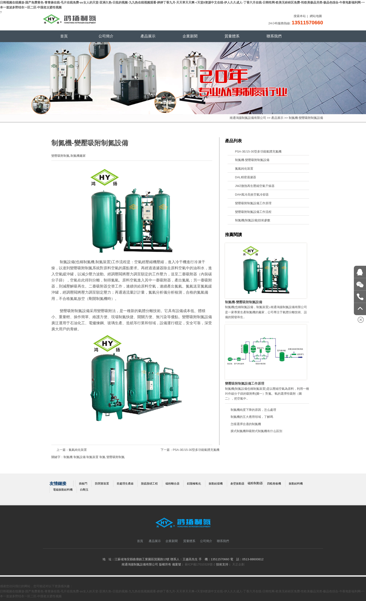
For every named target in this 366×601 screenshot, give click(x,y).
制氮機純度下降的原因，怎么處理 (253, 410)
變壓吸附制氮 (115, 457)
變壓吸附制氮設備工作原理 (253, 203)
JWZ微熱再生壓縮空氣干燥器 (254, 186)
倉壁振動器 (237, 483)
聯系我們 (274, 36)
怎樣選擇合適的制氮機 (246, 424)
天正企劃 (238, 564)
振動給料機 (296, 483)
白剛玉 (84, 489)
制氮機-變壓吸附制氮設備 (252, 160)
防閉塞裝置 (102, 483)
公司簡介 (106, 36)
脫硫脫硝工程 (149, 483)
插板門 (83, 483)
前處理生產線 (125, 483)
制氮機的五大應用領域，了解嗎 (252, 417)
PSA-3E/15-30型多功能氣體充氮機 (196, 450)
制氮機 (89, 262)
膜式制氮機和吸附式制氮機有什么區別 (256, 431)
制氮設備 (67, 262)
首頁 (64, 36)
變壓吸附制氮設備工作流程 (253, 212)
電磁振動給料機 (63, 489)
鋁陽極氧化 (194, 483)
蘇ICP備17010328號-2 (200, 564)
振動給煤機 (216, 483)
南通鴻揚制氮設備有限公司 (248, 118)
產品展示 (148, 36)
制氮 (102, 457)
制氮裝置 (102, 262)
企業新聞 (190, 36)
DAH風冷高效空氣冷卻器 (252, 194)
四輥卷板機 (274, 483)
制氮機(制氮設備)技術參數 (253, 220)
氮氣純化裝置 (78, 450)
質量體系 (232, 36)
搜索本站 (300, 16)
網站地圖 (316, 16)
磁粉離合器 (172, 483)
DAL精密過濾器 (245, 177)
